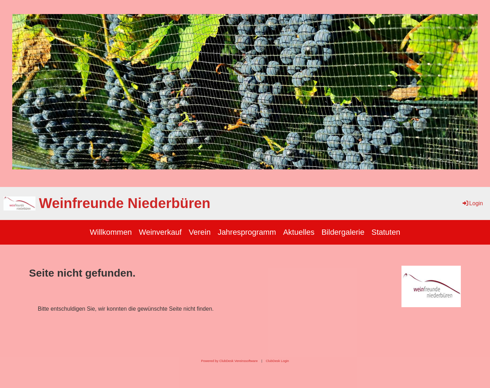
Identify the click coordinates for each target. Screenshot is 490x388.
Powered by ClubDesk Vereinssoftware (229, 361)
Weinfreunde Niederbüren (124, 203)
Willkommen (111, 232)
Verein (199, 232)
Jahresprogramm (247, 232)
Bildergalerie (342, 232)
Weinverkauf (160, 232)
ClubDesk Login (277, 361)
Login (472, 203)
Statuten (385, 232)
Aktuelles (298, 232)
